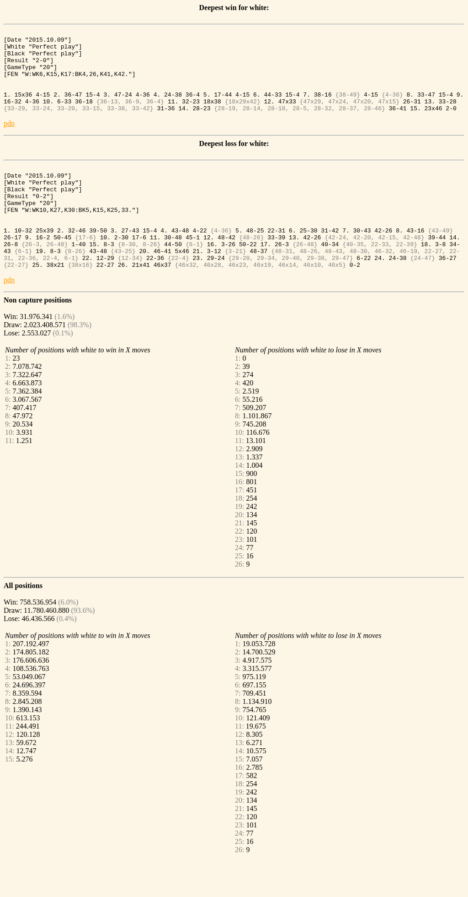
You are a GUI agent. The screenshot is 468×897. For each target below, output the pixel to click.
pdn (9, 138)
